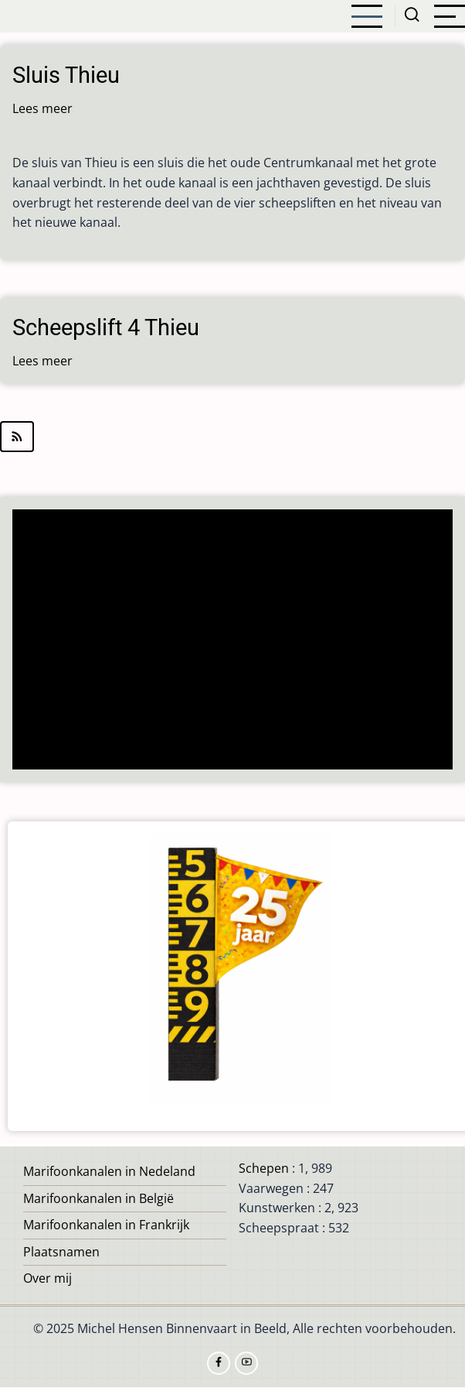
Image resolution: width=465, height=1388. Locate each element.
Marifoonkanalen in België (98, 1198)
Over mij (47, 1278)
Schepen (264, 1168)
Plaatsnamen (61, 1251)
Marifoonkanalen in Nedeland (109, 1171)
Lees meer (42, 108)
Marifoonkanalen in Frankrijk (106, 1224)
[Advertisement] (233, 641)
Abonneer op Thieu (232, 436)
